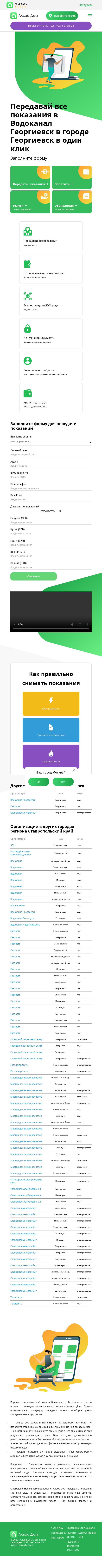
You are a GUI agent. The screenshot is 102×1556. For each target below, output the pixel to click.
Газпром (15, 806)
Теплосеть (16, 1297)
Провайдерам (58, 1532)
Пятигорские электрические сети (26, 1181)
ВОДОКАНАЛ (17, 905)
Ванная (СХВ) (18, 563)
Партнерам (57, 1537)
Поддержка (72, 1527)
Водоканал (16, 860)
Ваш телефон (18, 484)
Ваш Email (16, 495)
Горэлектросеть (19, 1064)
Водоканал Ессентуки (22, 918)
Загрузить (86, 5)
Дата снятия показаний (24, 506)
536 (12, 845)
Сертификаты (87, 1527)
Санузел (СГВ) (19, 518)
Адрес (14, 461)
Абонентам (57, 1527)
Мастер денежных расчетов (26, 1077)
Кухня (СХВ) (17, 540)
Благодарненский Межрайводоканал (20, 853)
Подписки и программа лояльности (72, 1545)
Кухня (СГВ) (17, 529)
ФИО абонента (19, 472)
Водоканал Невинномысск (25, 924)
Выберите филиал (21, 436)
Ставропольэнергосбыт (23, 812)
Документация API (87, 1534)
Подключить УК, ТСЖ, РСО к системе (51, 25)
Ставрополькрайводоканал (25, 1188)
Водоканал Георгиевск (22, 800)
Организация (18, 793)
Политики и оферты (72, 1534)
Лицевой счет (18, 450)
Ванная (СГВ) (18, 551)
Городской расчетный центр (26, 1039)
